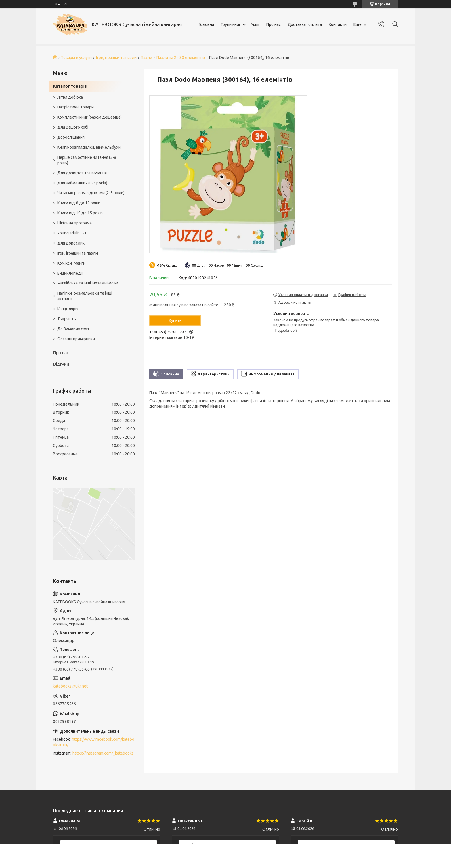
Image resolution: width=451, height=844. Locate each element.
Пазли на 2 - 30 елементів (180, 57)
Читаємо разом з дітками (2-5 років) (91, 192)
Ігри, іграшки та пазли (116, 57)
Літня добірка (70, 97)
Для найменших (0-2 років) (82, 183)
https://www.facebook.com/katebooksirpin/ (93, 742)
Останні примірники (76, 339)
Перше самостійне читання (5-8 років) (86, 160)
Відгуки (61, 364)
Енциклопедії (70, 273)
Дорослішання (71, 137)
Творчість (66, 318)
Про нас (273, 24)
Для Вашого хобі (72, 127)
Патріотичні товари (75, 107)
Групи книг (231, 24)
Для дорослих (71, 243)
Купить (175, 320)
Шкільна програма (74, 223)
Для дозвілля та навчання (82, 173)
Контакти (338, 24)
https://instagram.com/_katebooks (103, 753)
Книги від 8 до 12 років (78, 203)
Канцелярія (67, 308)
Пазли (146, 57)
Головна (206, 24)
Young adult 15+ (72, 233)
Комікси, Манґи (71, 263)
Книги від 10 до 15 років (80, 213)
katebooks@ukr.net (70, 686)
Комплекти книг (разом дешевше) (89, 117)
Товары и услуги (76, 57)
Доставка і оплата (305, 24)
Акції (255, 24)
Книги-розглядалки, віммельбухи (89, 147)
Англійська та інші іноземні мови (87, 283)
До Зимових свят (73, 328)
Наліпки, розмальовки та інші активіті (84, 296)
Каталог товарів (70, 86)
